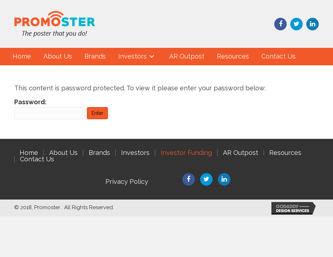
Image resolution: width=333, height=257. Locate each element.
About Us (63, 153)
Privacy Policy (126, 181)
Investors (135, 153)
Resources (285, 153)
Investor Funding (186, 153)
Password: (49, 109)
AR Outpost (240, 153)
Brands (99, 153)
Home (29, 153)
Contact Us (37, 159)
